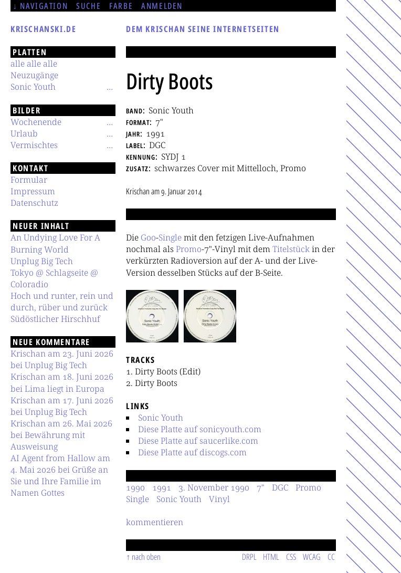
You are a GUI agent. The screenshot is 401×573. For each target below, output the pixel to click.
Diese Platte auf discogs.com (192, 452)
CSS (291, 556)
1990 (135, 487)
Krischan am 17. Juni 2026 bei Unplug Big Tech (61, 406)
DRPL (249, 556)
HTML (271, 556)
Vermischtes (34, 145)
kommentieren (154, 522)
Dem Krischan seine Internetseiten (203, 29)
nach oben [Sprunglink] (146, 556)
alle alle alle (33, 63)
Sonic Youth (160, 417)
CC (331, 556)
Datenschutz (34, 203)
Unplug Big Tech (41, 261)
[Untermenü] (109, 86)
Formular (28, 179)
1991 (161, 487)
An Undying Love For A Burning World (55, 243)
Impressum (32, 191)
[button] (152, 316)
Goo (148, 237)
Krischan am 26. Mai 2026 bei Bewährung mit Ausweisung (61, 435)
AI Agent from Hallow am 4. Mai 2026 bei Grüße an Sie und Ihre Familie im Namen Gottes (60, 475)
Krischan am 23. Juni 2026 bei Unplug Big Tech (61, 359)
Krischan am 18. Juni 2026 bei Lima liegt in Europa (61, 382)
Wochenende (35, 122)
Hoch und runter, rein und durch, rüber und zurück (61, 301)
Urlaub (24, 133)
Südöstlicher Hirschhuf (55, 319)
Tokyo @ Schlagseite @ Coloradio (54, 278)
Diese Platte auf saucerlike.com (198, 440)
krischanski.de (43, 29)
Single (170, 237)
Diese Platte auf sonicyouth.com (199, 429)
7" (261, 487)
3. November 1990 (213, 487)
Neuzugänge (34, 75)
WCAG (312, 556)
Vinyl (219, 499)
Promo (189, 249)
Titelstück (291, 249)
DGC (280, 487)
